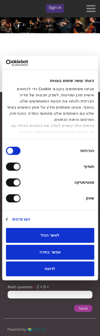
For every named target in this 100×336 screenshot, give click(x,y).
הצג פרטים (21, 219)
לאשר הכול (50, 235)
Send (83, 308)
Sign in (55, 7)
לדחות (50, 269)
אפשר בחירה (49, 252)
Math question (22, 286)
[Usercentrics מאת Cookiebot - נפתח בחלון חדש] (28, 63)
